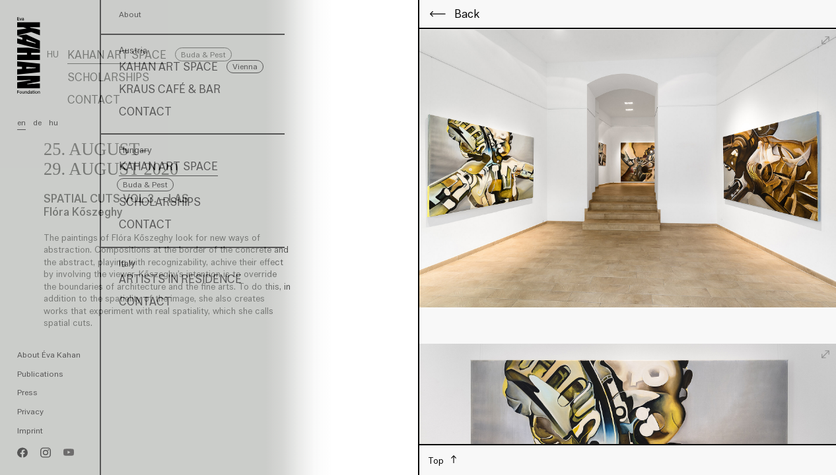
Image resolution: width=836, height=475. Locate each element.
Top (437, 460)
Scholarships (108, 77)
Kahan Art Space (116, 54)
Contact (93, 99)
